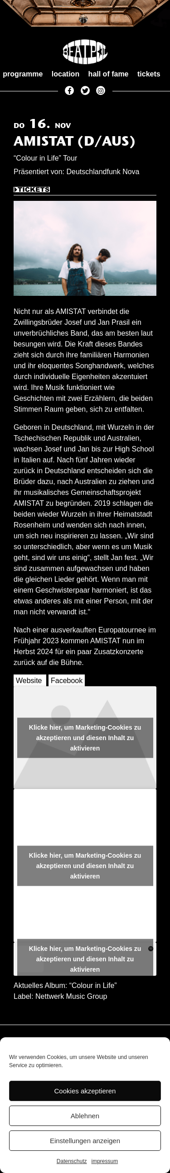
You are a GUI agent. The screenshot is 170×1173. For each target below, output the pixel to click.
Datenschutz (72, 1161)
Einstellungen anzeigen (85, 1141)
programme (23, 74)
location (65, 74)
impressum (105, 1161)
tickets (148, 74)
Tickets (32, 191)
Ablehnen (85, 1116)
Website (29, 680)
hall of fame (108, 74)
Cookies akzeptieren (85, 1091)
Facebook (67, 680)
